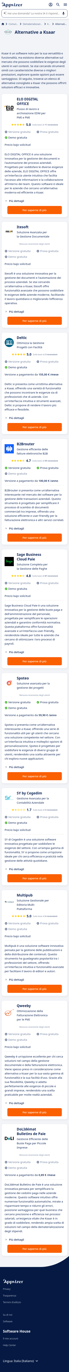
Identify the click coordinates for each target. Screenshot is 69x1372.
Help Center (9, 1345)
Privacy (6, 1289)
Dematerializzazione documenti (33, 24)
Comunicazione (13, 24)
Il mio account (10, 1338)
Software (8, 1321)
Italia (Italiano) (26, 1361)
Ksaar (49, 24)
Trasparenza (9, 1295)
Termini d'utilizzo (12, 1302)
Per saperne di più (34, 210)
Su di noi (7, 1314)
